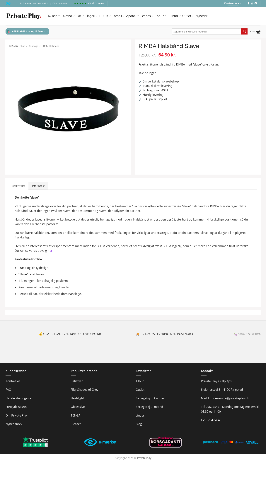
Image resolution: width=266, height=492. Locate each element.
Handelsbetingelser (19, 398)
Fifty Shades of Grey (84, 390)
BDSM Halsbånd (50, 46)
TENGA (75, 415)
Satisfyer (77, 381)
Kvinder (54, 16)
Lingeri (92, 16)
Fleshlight (77, 398)
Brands (147, 16)
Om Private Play (17, 415)
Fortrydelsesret (16, 407)
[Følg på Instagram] (252, 3)
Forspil (118, 16)
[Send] (244, 31)
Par (80, 16)
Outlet (187, 16)
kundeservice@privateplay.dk (228, 398)
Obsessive (78, 407)
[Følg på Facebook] (248, 3)
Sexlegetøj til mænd (149, 407)
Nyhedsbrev (14, 424)
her (50, 251)
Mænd (69, 16)
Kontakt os (13, 381)
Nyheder (201, 16)
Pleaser (76, 424)
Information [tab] (39, 186)
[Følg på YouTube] (256, 3)
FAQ (8, 390)
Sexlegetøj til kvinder (150, 398)
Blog (139, 424)
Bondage (33, 46)
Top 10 (161, 16)
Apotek (132, 16)
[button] (255, 31)
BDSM (105, 16)
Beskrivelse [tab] (19, 186)
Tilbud (174, 16)
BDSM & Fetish (17, 46)
